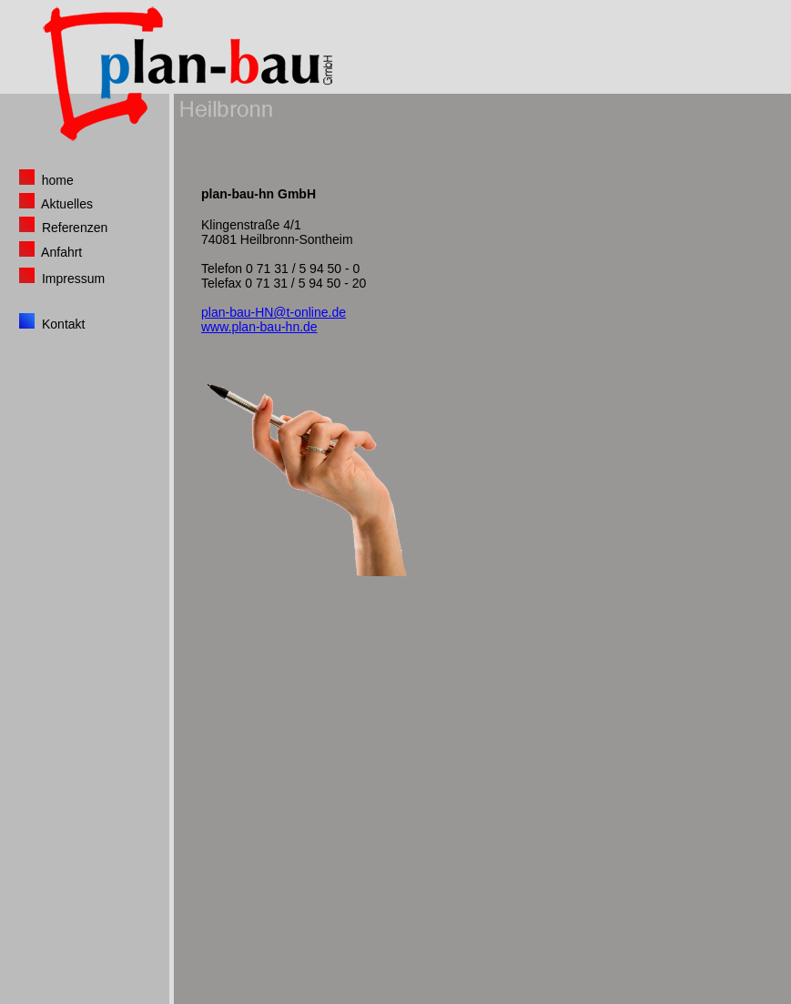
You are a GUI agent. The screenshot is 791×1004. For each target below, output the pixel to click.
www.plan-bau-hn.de (259, 326)
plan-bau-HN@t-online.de (273, 312)
